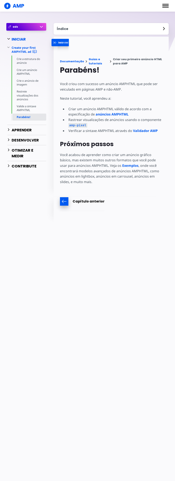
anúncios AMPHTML (111, 114)
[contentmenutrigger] (111, 28)
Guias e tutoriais (95, 61)
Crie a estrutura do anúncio (29, 61)
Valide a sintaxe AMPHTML (27, 108)
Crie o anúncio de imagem (28, 82)
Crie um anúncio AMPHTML (27, 72)
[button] (165, 6)
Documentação (72, 61)
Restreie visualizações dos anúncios (28, 95)
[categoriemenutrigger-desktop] (72, 42)
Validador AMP (144, 130)
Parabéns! (23, 117)
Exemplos (114, 165)
